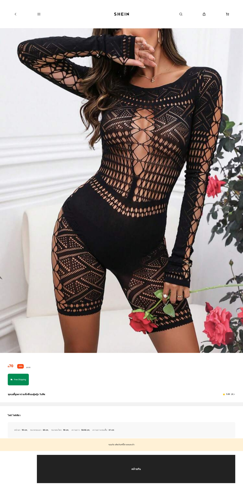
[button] (229, 394)
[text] (10, 366)
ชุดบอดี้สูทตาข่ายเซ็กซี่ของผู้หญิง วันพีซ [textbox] (26, 394)
